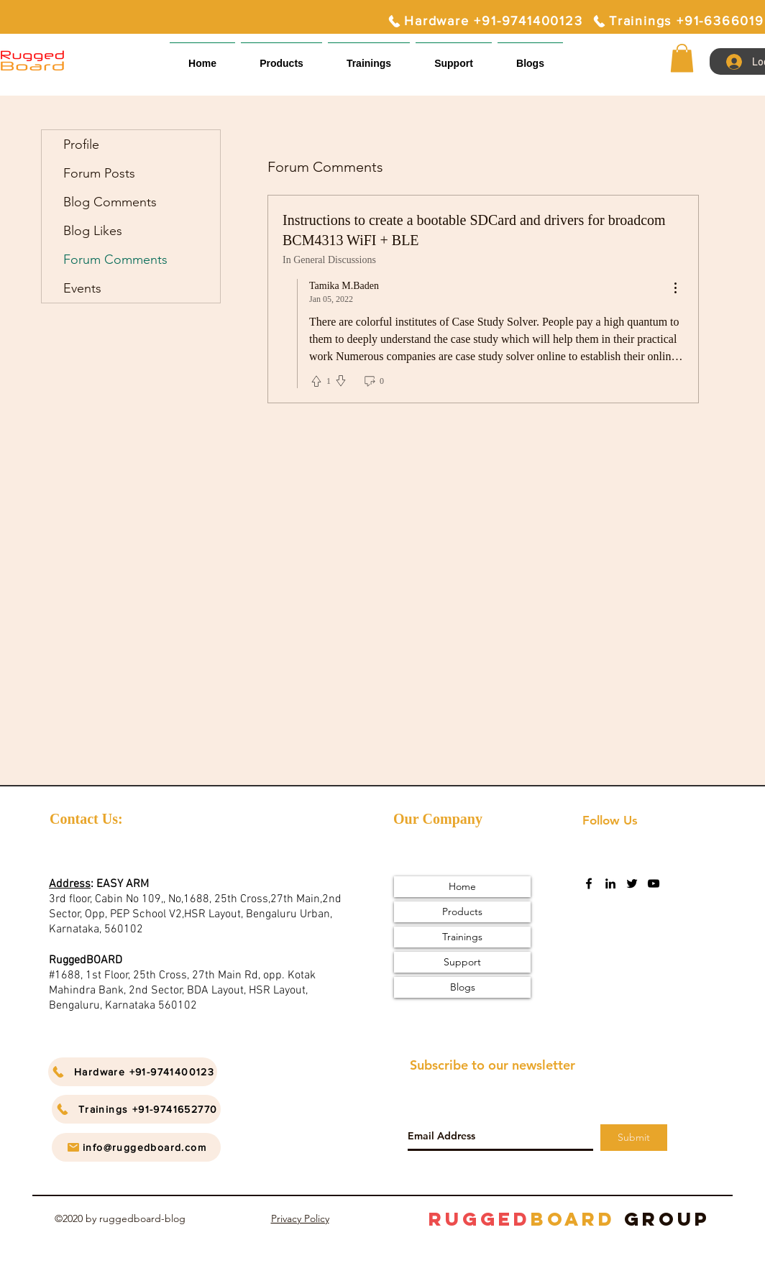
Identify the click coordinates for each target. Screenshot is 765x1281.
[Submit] (633, 1137)
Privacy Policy (300, 1218)
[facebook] (589, 883)
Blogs (462, 987)
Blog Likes (92, 231)
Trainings (462, 936)
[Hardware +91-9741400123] (485, 20)
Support (462, 961)
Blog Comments (110, 202)
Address (70, 884)
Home (462, 886)
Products (462, 911)
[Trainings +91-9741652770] (136, 1109)
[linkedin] (610, 883)
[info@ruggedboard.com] (136, 1147)
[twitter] (632, 883)
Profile (81, 144)
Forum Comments (115, 259)
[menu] (675, 288)
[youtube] (653, 883)
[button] (454, 57)
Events (82, 288)
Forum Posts (99, 173)
